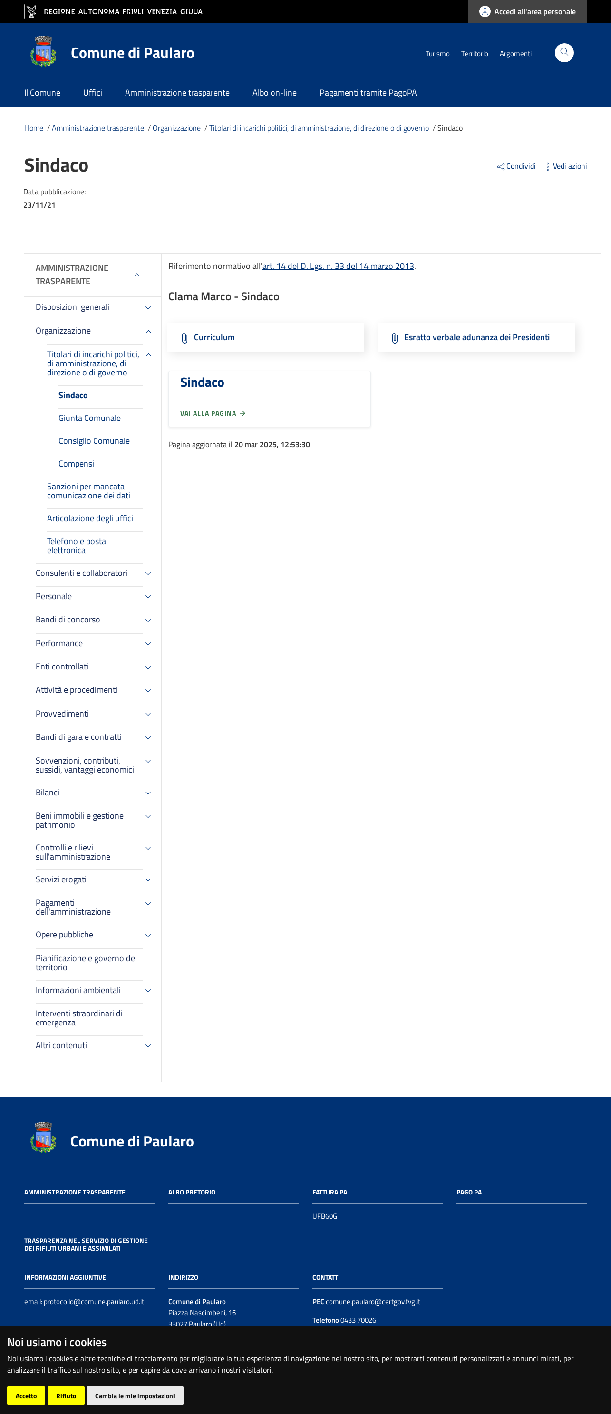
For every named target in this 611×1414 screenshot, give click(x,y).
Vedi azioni (565, 166)
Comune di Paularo (132, 1140)
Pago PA (469, 1192)
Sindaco (202, 382)
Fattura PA (329, 1192)
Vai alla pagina (213, 413)
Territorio (474, 53)
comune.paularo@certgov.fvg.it (373, 1301)
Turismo (438, 53)
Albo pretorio (191, 1192)
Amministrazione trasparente (72, 274)
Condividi (517, 166)
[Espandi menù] (137, 274)
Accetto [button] (26, 1396)
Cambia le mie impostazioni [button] (135, 1396)
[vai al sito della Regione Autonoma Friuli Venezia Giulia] (118, 11)
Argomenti (516, 53)
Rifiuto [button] (66, 1396)
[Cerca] (564, 52)
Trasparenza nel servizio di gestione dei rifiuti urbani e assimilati (86, 1244)
